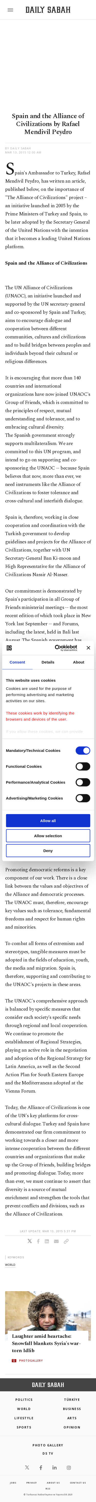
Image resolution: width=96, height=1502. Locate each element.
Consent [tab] (17, 662)
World (24, 1409)
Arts (72, 1418)
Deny (48, 850)
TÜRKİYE (72, 1399)
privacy (31, 1482)
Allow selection (48, 835)
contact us (78, 1482)
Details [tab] (48, 662)
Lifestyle (24, 1418)
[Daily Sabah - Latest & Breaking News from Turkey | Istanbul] (48, 10)
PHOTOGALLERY (31, 1360)
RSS (48, 1488)
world (10, 1265)
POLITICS (24, 1399)
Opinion (71, 1427)
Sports (24, 1427)
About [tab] (78, 662)
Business (72, 1409)
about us (53, 1482)
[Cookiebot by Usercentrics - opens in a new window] (57, 648)
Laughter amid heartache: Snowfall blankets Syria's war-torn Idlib (46, 1343)
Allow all (48, 821)
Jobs (13, 1482)
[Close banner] (88, 648)
